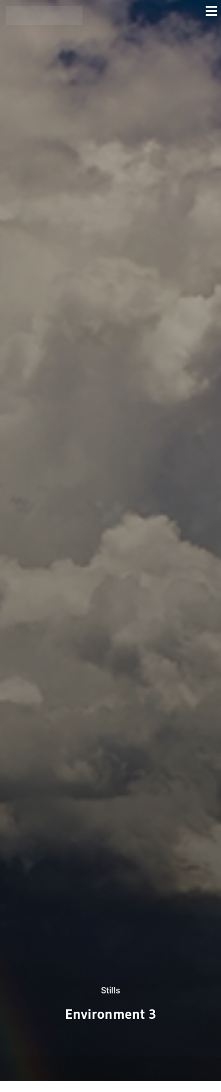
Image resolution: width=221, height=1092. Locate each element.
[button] (154, 11)
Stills (110, 990)
